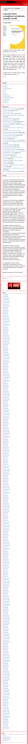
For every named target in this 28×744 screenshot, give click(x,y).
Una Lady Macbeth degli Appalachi (10, 171)
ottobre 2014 (6, 509)
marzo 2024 (5, 333)
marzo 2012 (5, 557)
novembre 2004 (6, 694)
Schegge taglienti (7, 96)
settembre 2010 (6, 585)
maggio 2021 (6, 386)
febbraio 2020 (6, 410)
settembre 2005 (6, 679)
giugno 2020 (5, 403)
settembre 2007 (6, 641)
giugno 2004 (5, 702)
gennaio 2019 (6, 430)
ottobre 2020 (6, 397)
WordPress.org (6, 740)
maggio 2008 (6, 629)
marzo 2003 (5, 725)
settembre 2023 (6, 343)
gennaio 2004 (6, 710)
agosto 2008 (5, 624)
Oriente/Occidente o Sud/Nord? (10, 121)
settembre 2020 (6, 399)
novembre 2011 (6, 564)
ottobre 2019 (6, 416)
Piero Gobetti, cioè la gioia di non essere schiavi (13, 141)
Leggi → (5, 76)
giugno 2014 (5, 515)
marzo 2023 (5, 352)
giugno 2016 (5, 478)
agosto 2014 (5, 512)
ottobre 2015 (6, 490)
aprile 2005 (5, 686)
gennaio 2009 (6, 616)
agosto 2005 (5, 680)
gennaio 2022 (6, 374)
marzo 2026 (5, 296)
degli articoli (6, 737)
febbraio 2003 (6, 727)
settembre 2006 (6, 660)
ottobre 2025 (6, 304)
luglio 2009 (5, 607)
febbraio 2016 (6, 484)
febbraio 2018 (6, 447)
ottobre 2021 (6, 378)
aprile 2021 (5, 388)
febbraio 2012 (6, 559)
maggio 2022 (6, 368)
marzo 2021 (5, 389)
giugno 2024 (5, 329)
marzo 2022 (5, 371)
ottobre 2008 (6, 621)
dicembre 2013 (6, 525)
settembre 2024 (6, 324)
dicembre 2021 (6, 375)
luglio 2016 (5, 476)
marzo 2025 (5, 315)
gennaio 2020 (6, 411)
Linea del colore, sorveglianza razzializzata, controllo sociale (14, 16)
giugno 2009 (5, 609)
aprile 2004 (5, 705)
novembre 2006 (6, 657)
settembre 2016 (6, 473)
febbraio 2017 (6, 466)
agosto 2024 (5, 326)
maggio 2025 (6, 312)
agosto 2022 (5, 363)
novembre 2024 (6, 321)
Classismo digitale (7, 110)
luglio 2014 (5, 514)
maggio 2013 (6, 536)
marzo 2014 (5, 520)
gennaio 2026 (6, 299)
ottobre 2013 (6, 528)
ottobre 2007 (6, 640)
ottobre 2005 (6, 677)
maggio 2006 (6, 666)
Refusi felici (5, 163)
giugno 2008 (5, 627)
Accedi (4, 735)
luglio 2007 (5, 644)
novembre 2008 (6, 620)
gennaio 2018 (6, 448)
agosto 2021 (5, 382)
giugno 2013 (5, 534)
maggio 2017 (6, 461)
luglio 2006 (5, 663)
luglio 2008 (5, 626)
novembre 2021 (6, 377)
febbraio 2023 (6, 354)
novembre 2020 (6, 396)
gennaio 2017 (6, 467)
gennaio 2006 (6, 672)
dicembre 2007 (6, 637)
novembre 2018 (6, 433)
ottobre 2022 (6, 360)
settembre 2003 (6, 716)
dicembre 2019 (6, 413)
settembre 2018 (6, 436)
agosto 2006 (5, 662)
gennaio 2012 (6, 560)
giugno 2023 (5, 347)
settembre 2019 (6, 417)
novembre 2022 (6, 358)
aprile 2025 (5, 313)
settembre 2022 (6, 361)
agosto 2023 (5, 344)
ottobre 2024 (6, 322)
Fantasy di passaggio (7, 144)
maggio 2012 (6, 554)
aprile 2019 (5, 425)
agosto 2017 (5, 456)
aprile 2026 (5, 294)
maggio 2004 (6, 704)
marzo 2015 (5, 501)
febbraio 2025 (6, 316)
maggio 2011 (6, 573)
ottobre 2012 (6, 546)
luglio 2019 (5, 420)
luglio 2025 (5, 308)
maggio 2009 (6, 610)
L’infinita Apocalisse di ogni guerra (10, 140)
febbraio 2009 (6, 615)
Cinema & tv (5, 94)
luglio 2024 (5, 327)
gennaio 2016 (6, 486)
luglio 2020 (5, 402)
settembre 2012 (6, 548)
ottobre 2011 (6, 565)
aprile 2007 (5, 649)
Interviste (5, 89)
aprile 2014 (5, 518)
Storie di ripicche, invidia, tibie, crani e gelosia (13, 115)
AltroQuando (6, 102)
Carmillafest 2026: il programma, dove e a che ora (14, 168)
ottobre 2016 (6, 472)
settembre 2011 (6, 567)
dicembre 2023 (6, 338)
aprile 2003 (5, 724)
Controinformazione (7, 88)
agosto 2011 (5, 568)
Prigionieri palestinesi (7, 146)
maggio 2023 (6, 349)
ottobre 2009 (6, 602)
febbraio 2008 (6, 634)
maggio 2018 (6, 442)
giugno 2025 (5, 310)
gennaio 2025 (6, 318)
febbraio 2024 (6, 335)
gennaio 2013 (6, 542)
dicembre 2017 (6, 450)
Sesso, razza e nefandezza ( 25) (14, 124)
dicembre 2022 (6, 357)
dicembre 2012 (6, 543)
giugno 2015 (5, 497)
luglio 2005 (5, 682)
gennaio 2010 (6, 598)
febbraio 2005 (6, 690)
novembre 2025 (6, 302)
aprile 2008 (5, 630)
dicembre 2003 (6, 711)
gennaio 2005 (6, 691)
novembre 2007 (6, 638)
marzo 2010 (5, 595)
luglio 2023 (5, 346)
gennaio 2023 (6, 355)
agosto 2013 (5, 531)
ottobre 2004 (6, 696)
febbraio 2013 (6, 540)
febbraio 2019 (6, 428)
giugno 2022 (5, 366)
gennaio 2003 (6, 728)
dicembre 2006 (6, 655)
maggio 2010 (6, 592)
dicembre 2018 (6, 431)
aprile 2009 (5, 612)
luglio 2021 (5, 383)
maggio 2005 (6, 685)
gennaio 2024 (6, 336)
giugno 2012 (5, 553)
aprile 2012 (5, 556)
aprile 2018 (5, 444)
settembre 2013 (6, 529)
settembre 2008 (6, 623)
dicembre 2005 (6, 674)
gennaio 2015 (6, 504)
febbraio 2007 (6, 652)
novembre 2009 (6, 601)
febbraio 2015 (6, 503)
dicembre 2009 (6, 599)
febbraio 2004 (6, 708)
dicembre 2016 (6, 469)
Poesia (4, 92)
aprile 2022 (5, 369)
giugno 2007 (5, 646)
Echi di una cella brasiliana (9, 123)
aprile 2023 (5, 350)
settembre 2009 (6, 604)
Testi (4, 91)
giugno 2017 (5, 459)
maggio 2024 (6, 330)
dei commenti (7, 738)
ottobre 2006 (6, 658)
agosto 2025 (5, 307)
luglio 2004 (5, 700)
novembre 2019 (6, 414)
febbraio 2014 (6, 522)
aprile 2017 (5, 462)
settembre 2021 (6, 380)
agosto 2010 (5, 587)
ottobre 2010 (6, 584)
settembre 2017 (6, 455)
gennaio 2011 (6, 579)
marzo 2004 (5, 707)
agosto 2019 (5, 419)
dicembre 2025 (6, 301)
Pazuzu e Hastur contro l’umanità (10, 109)
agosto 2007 (5, 643)
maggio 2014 (6, 517)
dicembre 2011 (6, 562)
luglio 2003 (5, 719)
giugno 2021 (5, 385)
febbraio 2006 (6, 671)
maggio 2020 (6, 405)
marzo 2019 (5, 427)
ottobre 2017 (6, 453)
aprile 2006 (5, 668)
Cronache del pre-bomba (8, 97)
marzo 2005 (5, 688)
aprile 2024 (5, 332)
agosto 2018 (5, 438)
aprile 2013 (5, 537)
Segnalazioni (6, 100)
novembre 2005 (6, 676)
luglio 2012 (5, 551)
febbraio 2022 (6, 372)
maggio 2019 (6, 424)
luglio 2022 (5, 364)
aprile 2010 (5, 593)
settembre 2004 (6, 697)
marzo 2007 (5, 651)
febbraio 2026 (6, 298)
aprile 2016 (5, 481)
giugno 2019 (5, 422)
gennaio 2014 (6, 523)
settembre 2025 (6, 305)
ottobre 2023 (6, 341)
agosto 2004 (5, 699)
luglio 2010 (5, 588)
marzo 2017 (5, 464)
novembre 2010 (6, 582)
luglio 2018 (5, 439)
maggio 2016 (6, 480)
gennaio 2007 (6, 654)
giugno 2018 (5, 441)
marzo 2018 (5, 445)
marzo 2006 (5, 669)
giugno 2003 (5, 721)
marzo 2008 (5, 632)
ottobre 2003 (6, 714)
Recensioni (18, 20)
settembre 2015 (6, 492)
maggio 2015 (6, 498)
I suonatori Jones (6, 99)
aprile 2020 (5, 406)
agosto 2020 (5, 400)
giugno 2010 (5, 590)
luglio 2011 (5, 570)
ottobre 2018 (6, 434)
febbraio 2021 (6, 391)
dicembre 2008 (6, 618)
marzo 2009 (5, 613)
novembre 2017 (6, 452)
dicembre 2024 (6, 319)
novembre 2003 (6, 713)
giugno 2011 (5, 571)
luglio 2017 (5, 458)
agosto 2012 (5, 550)
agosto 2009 (5, 606)
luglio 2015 (5, 495)
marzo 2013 (5, 539)
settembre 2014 (6, 511)
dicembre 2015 (6, 487)
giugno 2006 (5, 665)
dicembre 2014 (6, 506)
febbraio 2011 (6, 578)
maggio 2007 (6, 648)
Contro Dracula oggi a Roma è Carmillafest (12, 127)
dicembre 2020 (6, 394)
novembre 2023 (6, 340)
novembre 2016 (6, 470)
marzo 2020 (5, 408)
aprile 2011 (5, 574)
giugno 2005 (5, 683)
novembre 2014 (6, 508)
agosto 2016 (5, 475)
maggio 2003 (6, 722)
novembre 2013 (6, 526)
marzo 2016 (5, 483)
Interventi (5, 85)
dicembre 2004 (6, 693)
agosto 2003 (5, 718)
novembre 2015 (6, 489)
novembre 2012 (6, 545)
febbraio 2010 (6, 596)
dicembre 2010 (6, 581)
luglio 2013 (5, 532)
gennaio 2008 (6, 635)
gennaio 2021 (6, 392)
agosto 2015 (5, 494)
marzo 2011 (5, 576)
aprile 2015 (5, 500)
